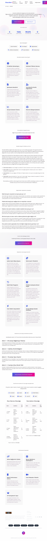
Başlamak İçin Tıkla (23, 137)
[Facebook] (39, 517)
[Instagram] (37, 517)
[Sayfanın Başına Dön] (23, 533)
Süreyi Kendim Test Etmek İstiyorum (23, 374)
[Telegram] (41, 517)
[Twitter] (35, 517)
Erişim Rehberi (31, 2)
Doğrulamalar (37, 2)
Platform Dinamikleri (15, 2)
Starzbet (9, 2)
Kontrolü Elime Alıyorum (23, 243)
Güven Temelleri (14, 46)
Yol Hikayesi (21, 2)
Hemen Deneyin (18, 21)
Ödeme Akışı (26, 2)
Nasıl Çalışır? (30, 21)
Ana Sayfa (7, 6)
